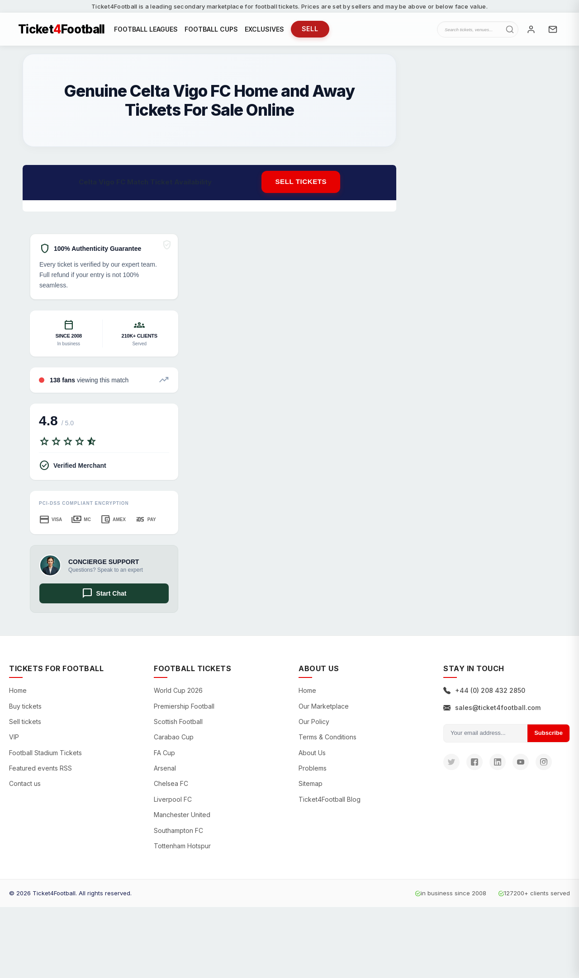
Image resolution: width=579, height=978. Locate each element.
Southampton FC (178, 833)
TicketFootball (61, 31)
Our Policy (314, 725)
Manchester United (182, 818)
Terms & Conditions (327, 740)
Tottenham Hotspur (182, 849)
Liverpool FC (173, 802)
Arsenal (165, 771)
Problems (313, 771)
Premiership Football (184, 709)
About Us (312, 756)
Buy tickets (25, 709)
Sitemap (311, 786)
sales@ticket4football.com (492, 710)
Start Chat (104, 596)
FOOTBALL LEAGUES (146, 30)
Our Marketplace (324, 709)
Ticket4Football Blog (330, 802)
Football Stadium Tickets (45, 756)
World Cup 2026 (178, 693)
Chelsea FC (171, 786)
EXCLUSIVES (264, 30)
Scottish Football (178, 725)
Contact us (25, 786)
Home (18, 693)
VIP (14, 740)
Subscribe (548, 736)
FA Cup (164, 756)
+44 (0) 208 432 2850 (484, 693)
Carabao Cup (174, 740)
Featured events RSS (40, 771)
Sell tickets (301, 184)
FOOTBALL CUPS (211, 30)
